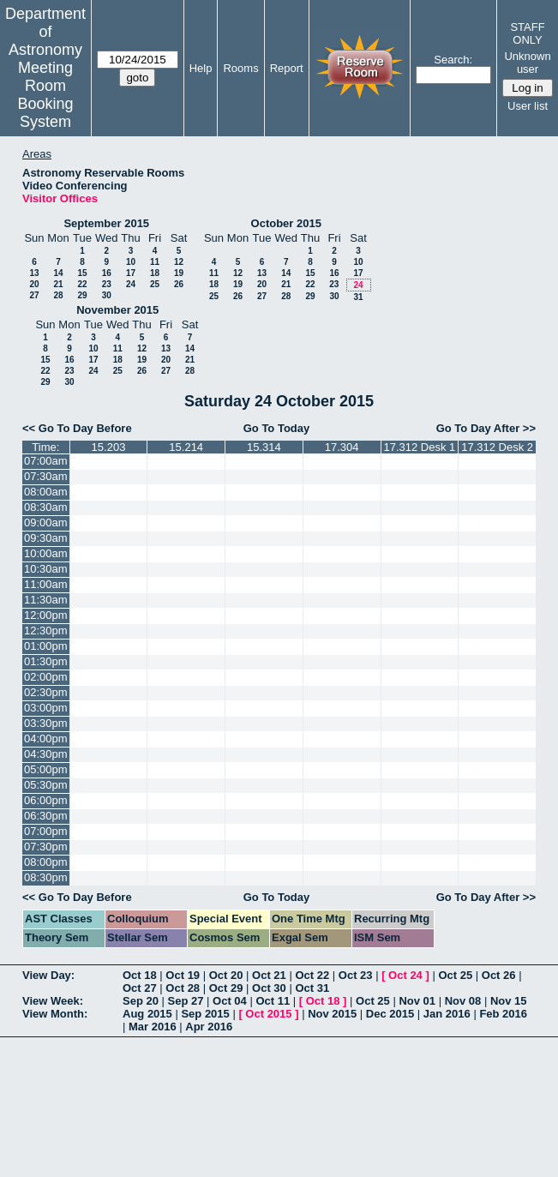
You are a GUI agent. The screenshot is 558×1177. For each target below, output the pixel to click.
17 (130, 273)
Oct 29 (226, 988)
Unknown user (527, 62)
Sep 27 (186, 1000)
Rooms (240, 68)
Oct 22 (312, 975)
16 (106, 273)
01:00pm (46, 646)
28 (58, 295)
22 (82, 284)
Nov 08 (463, 1000)
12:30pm (46, 630)
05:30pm (46, 784)
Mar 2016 (153, 1026)
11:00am (46, 584)
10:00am (46, 553)
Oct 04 (230, 1000)
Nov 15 (508, 1000)
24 (130, 284)
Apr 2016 (208, 1026)
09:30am (46, 537)
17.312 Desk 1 (419, 447)
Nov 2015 (332, 1013)
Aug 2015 (147, 1013)
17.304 (342, 447)
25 (154, 284)
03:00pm (46, 707)
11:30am (46, 599)
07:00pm (46, 831)
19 (178, 273)
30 (106, 295)
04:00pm (46, 738)
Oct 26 (499, 975)
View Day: (48, 975)
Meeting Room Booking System (45, 94)
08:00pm (46, 862)
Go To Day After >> (486, 428)
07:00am (46, 460)
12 (178, 262)
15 (82, 273)
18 (154, 273)
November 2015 (117, 309)
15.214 (186, 447)
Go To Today (276, 428)
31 (358, 297)
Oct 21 (269, 975)
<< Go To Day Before (77, 428)
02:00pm (46, 676)
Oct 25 (455, 975)
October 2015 (286, 223)
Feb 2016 (503, 1013)
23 (106, 284)
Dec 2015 (390, 1013)
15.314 (264, 447)
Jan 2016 (447, 1013)
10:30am (46, 568)
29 (82, 295)
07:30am (46, 476)
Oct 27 (140, 988)
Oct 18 (140, 975)
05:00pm (46, 769)
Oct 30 (269, 988)
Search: (453, 59)
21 (58, 284)
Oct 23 (356, 975)
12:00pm (46, 615)
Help (201, 68)
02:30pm (46, 692)
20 (34, 284)
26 (178, 284)
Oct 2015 (268, 1013)
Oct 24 (405, 975)
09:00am (46, 522)
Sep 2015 (205, 1013)
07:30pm (46, 846)
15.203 (109, 447)
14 (58, 273)
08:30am (46, 507)
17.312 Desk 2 (497, 447)
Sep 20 (141, 1000)
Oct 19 (182, 975)
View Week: (52, 1000)
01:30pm (46, 661)
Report (286, 68)
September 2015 (106, 223)
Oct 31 (312, 988)
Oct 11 (272, 1000)
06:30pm (46, 815)
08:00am (46, 491)
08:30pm (46, 877)
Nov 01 (417, 1000)
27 (34, 295)
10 (130, 262)
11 (154, 262)
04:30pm (46, 754)
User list (527, 105)
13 (34, 273)
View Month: (54, 1013)
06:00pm (46, 800)
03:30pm (46, 723)
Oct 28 (182, 988)
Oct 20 (226, 975)
